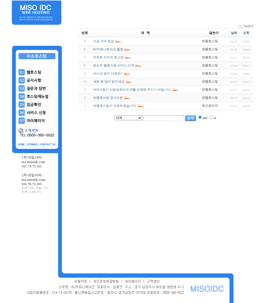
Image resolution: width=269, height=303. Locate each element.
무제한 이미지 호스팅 (108, 57)
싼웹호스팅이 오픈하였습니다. (115, 106)
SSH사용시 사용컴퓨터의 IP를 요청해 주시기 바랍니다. (132, 89)
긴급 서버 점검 (103, 41)
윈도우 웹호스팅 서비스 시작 (113, 65)
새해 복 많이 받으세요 (109, 81)
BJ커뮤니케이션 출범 (108, 49)
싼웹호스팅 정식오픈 (108, 98)
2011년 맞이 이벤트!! (108, 73)
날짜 (234, 33)
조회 (246, 33)
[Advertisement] (37, 234)
